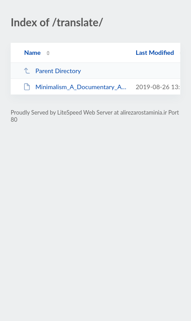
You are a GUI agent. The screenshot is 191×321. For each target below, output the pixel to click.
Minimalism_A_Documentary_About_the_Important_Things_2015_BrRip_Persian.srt (75, 87)
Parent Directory (52, 70)
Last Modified (155, 52)
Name (32, 52)
